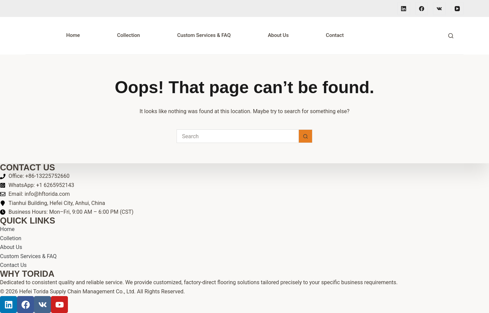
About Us (278, 35)
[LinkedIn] (403, 8)
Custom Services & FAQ (204, 35)
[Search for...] (238, 136)
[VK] (439, 8)
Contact (335, 35)
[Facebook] (421, 8)
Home (73, 35)
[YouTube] (457, 8)
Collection (128, 35)
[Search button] (305, 136)
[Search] (450, 35)
